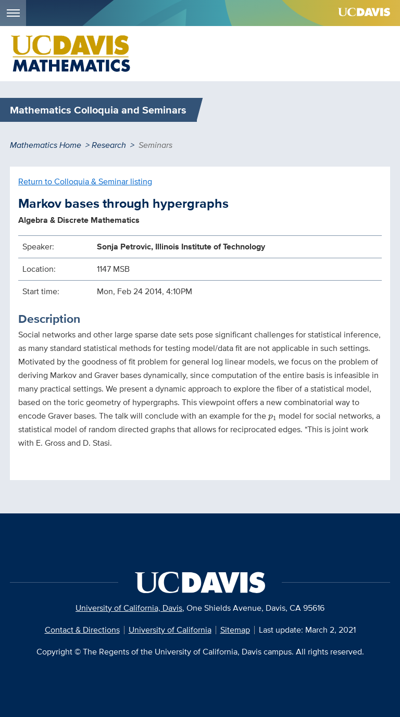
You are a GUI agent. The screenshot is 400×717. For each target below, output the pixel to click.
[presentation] (272, 417)
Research (109, 145)
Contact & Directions (82, 630)
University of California (170, 630)
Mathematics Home (45, 145)
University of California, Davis (129, 608)
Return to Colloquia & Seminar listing (85, 181)
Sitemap (235, 630)
